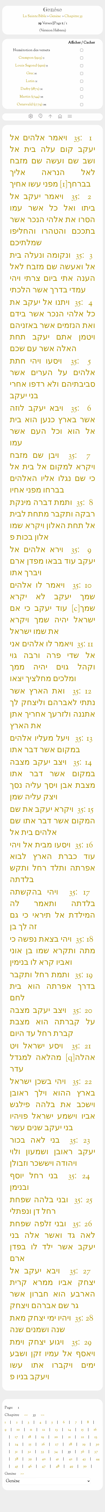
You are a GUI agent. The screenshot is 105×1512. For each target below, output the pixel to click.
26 (43, 1444)
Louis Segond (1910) (30, 65)
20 (56, 1437)
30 (97, 1444)
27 (56, 1444)
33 (42, 1451)
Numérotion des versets (31, 50)
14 (69, 1429)
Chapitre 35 (73, 16)
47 (44, 1466)
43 (84, 1459)
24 (16, 1444)
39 (30, 1459)
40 (44, 1459)
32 (29, 1451)
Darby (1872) (30, 89)
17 (16, 1437)
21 (69, 1437)
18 (29, 1437)
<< (26, 1415)
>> (42, 1415)
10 (18, 1429)
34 (56, 1451)
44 (97, 1459)
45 (16, 1466)
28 (70, 1444)
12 (43, 1429)
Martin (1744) (30, 96)
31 (16, 1451)
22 (82, 1437)
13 (56, 1429)
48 (57, 1466)
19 (42, 1437)
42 (70, 1459)
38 (16, 1459)
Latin (30, 81)
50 (85, 1466)
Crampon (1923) (30, 57)
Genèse (55, 16)
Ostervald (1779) (29, 104)
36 (82, 1451)
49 (71, 1466)
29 (84, 1444)
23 (95, 1437)
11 (31, 1429)
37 (96, 1451)
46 (30, 1466)
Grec (30, 73)
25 (29, 1444)
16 (95, 1429)
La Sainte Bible (35, 16)
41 (57, 1459)
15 (82, 1429)
